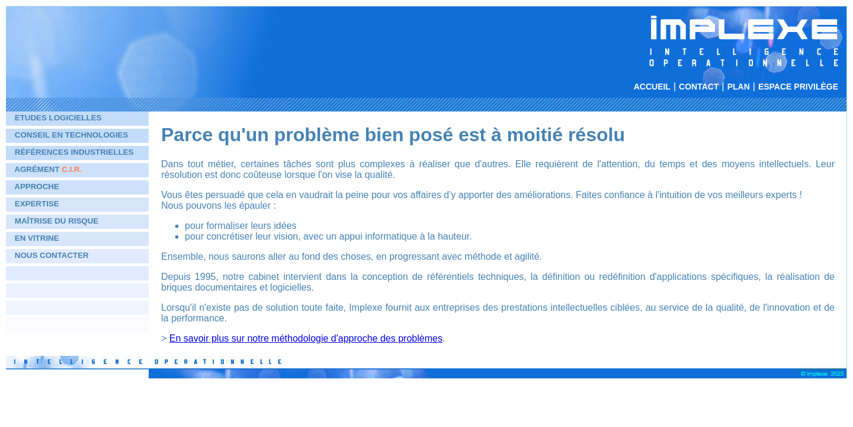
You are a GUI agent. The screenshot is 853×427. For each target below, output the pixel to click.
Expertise (37, 203)
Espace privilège (798, 86)
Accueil (652, 86)
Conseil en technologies (72, 134)
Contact (699, 86)
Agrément (48, 169)
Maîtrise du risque (56, 220)
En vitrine (37, 238)
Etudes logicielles (58, 117)
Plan (738, 86)
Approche (36, 186)
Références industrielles (74, 152)
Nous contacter (52, 255)
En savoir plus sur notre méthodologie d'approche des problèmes (305, 338)
